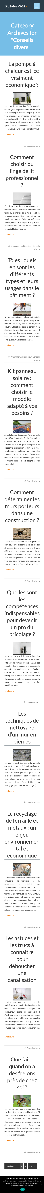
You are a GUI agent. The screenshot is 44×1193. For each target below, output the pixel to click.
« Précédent (10, 1166)
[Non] (41, 1184)
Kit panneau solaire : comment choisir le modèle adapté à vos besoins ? (22, 392)
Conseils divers (33, 146)
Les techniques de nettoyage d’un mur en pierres (22, 727)
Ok (23, 1189)
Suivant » (32, 1166)
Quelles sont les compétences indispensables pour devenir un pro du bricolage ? (22, 613)
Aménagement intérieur (21, 246)
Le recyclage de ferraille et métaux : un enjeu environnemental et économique (22, 834)
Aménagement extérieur (21, 357)
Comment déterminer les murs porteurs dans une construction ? (22, 506)
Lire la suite (9, 134)
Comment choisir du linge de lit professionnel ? (22, 171)
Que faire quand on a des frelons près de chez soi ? (22, 1073)
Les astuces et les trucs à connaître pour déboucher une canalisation (22, 959)
